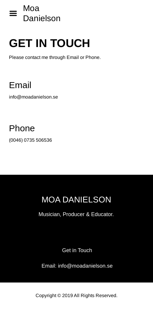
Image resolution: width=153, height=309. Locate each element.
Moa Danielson (42, 13)
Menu (15, 13)
